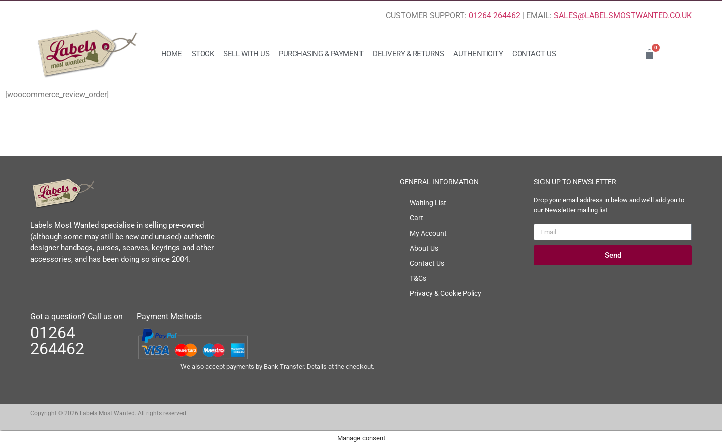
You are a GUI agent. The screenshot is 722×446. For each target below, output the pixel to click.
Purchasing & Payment (321, 53)
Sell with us (246, 53)
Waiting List (428, 203)
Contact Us (534, 53)
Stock (203, 53)
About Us (424, 248)
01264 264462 (494, 15)
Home (171, 53)
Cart (416, 218)
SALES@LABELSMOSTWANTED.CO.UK (623, 15)
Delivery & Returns (408, 53)
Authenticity (478, 53)
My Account (428, 233)
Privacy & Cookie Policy (445, 293)
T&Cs (418, 278)
